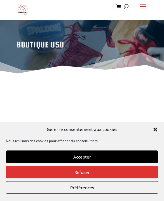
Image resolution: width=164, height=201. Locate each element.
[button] (155, 129)
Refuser (82, 172)
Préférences (82, 187)
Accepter (82, 157)
